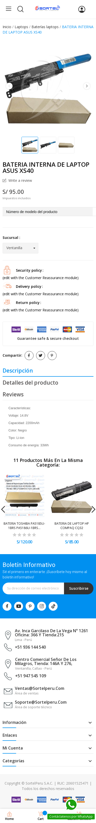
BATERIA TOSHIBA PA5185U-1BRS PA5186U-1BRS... (24, 525)
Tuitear (40, 355)
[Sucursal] (20, 248)
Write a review (19, 180)
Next (86, 86)
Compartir (29, 355)
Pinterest (52, 355)
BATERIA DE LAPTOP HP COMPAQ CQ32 (72, 525)
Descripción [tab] (18, 370)
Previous (9, 86)
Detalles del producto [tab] (30, 382)
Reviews (13, 394)
